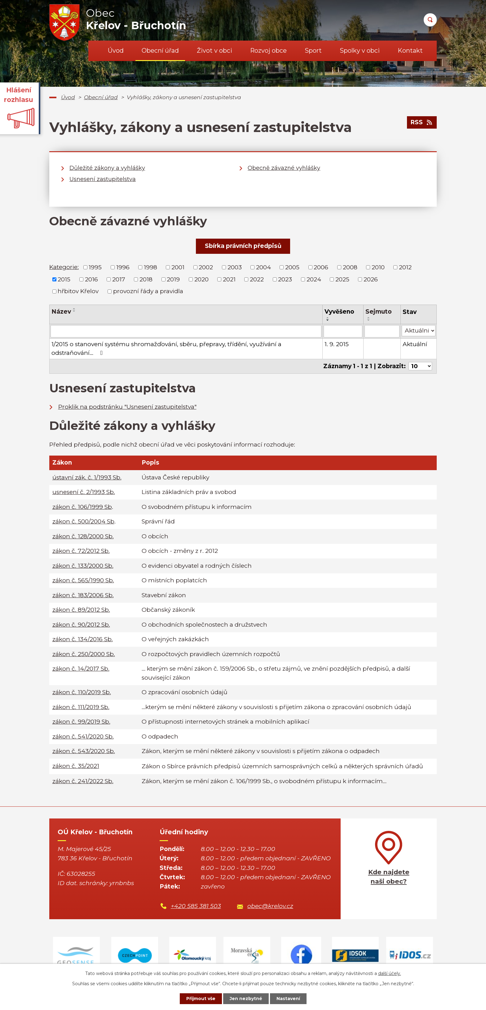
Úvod (116, 50)
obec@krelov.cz (270, 906)
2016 (91, 279)
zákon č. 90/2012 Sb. (81, 624)
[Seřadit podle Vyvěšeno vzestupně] (328, 317)
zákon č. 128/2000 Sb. (83, 536)
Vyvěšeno (339, 311)
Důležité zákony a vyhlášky (107, 168)
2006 (321, 267)
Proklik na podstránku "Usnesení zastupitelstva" (127, 406)
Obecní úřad (160, 50)
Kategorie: (64, 267)
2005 (292, 267)
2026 (371, 279)
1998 (150, 267)
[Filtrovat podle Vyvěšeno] (343, 331)
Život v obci (214, 50)
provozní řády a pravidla (148, 291)
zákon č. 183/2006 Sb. (83, 595)
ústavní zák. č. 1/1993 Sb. (87, 477)
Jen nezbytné (246, 998)
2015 (64, 279)
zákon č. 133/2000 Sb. (82, 565)
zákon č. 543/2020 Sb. (83, 751)
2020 (201, 279)
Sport (313, 50)
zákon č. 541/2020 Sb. (83, 736)
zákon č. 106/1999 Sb (82, 506)
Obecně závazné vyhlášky (284, 168)
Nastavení (288, 998)
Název (61, 311)
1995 (95, 267)
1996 (123, 267)
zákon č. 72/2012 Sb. (81, 550)
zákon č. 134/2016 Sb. (82, 639)
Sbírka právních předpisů (243, 245)
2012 (405, 267)
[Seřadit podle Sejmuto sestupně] (368, 320)
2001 (177, 267)
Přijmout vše (200, 998)
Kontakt (410, 50)
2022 (257, 279)
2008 (350, 267)
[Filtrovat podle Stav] (418, 331)
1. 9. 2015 (337, 344)
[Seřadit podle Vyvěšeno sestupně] (328, 320)
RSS (421, 122)
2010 (378, 267)
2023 (285, 279)
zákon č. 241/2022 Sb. (82, 781)
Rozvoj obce (268, 50)
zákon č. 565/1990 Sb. (83, 580)
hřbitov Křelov (78, 291)
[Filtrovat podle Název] (186, 331)
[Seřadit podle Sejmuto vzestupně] (368, 317)
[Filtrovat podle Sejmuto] (382, 331)
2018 (145, 279)
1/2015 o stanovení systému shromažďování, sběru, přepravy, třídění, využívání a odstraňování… (166, 349)
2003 (235, 267)
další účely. (389, 973)
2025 (342, 279)
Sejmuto (378, 311)
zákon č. (75, 766)
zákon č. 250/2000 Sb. (83, 654)
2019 (173, 279)
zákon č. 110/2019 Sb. (81, 692)
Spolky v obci (360, 50)
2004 (263, 267)
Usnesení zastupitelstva (102, 179)
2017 (118, 279)
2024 (314, 279)
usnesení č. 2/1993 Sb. (83, 492)
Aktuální (415, 344)
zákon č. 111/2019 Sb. (80, 707)
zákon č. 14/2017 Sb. (80, 668)
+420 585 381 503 (196, 906)
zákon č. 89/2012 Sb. (81, 609)
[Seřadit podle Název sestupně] (74, 311)
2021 (229, 279)
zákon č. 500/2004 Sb (83, 521)
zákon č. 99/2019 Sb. (81, 721)
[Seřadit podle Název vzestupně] (74, 308)
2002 (206, 267)
